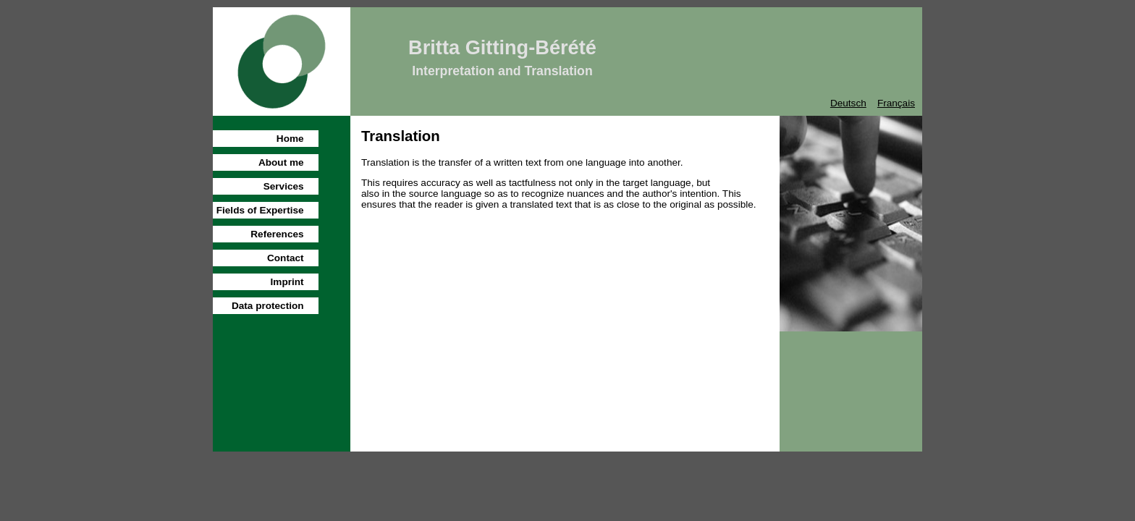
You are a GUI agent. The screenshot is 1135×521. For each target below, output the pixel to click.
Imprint (287, 281)
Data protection (268, 305)
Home (290, 138)
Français (896, 103)
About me (281, 162)
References (276, 234)
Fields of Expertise (260, 210)
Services (283, 186)
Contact (285, 258)
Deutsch (848, 103)
